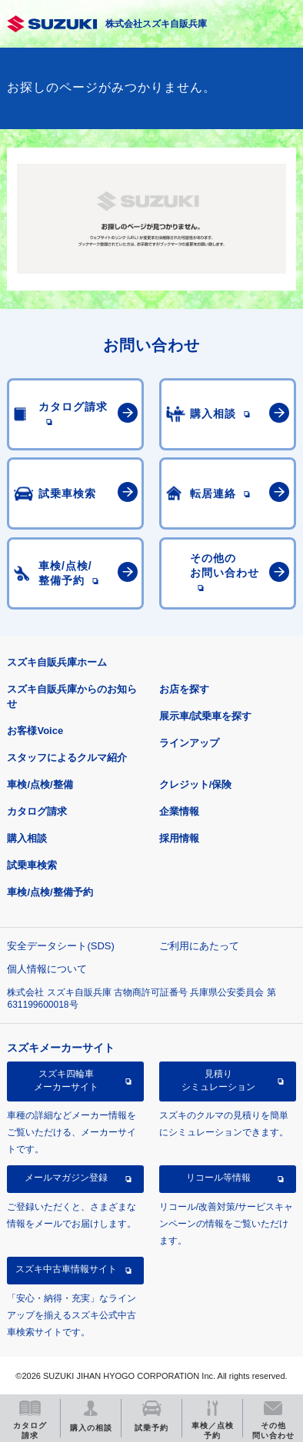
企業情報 (179, 811)
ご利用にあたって (199, 946)
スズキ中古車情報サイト (66, 1269)
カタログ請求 (37, 811)
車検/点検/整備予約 (49, 892)
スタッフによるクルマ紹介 (67, 757)
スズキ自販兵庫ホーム (57, 662)
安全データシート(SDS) (60, 946)
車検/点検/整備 (39, 784)
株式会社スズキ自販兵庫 (156, 23)
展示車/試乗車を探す (205, 716)
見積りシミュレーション (218, 1079)
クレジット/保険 (195, 784)
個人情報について (47, 969)
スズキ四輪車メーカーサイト (66, 1079)
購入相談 (27, 838)
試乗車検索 (32, 865)
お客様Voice (35, 730)
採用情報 (179, 838)
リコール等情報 (218, 1177)
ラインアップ (189, 743)
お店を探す (184, 689)
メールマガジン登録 (66, 1177)
